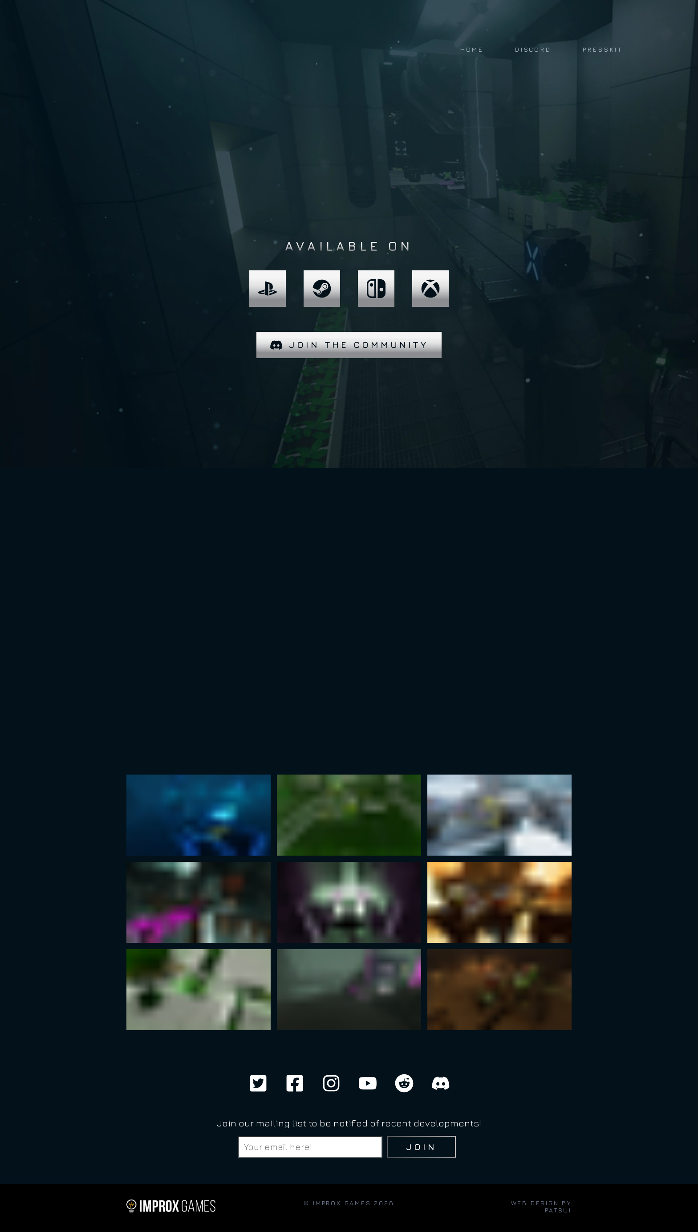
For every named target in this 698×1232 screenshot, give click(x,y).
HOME (471, 49)
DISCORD (533, 49)
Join (421, 1147)
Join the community (349, 345)
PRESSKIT (602, 49)
